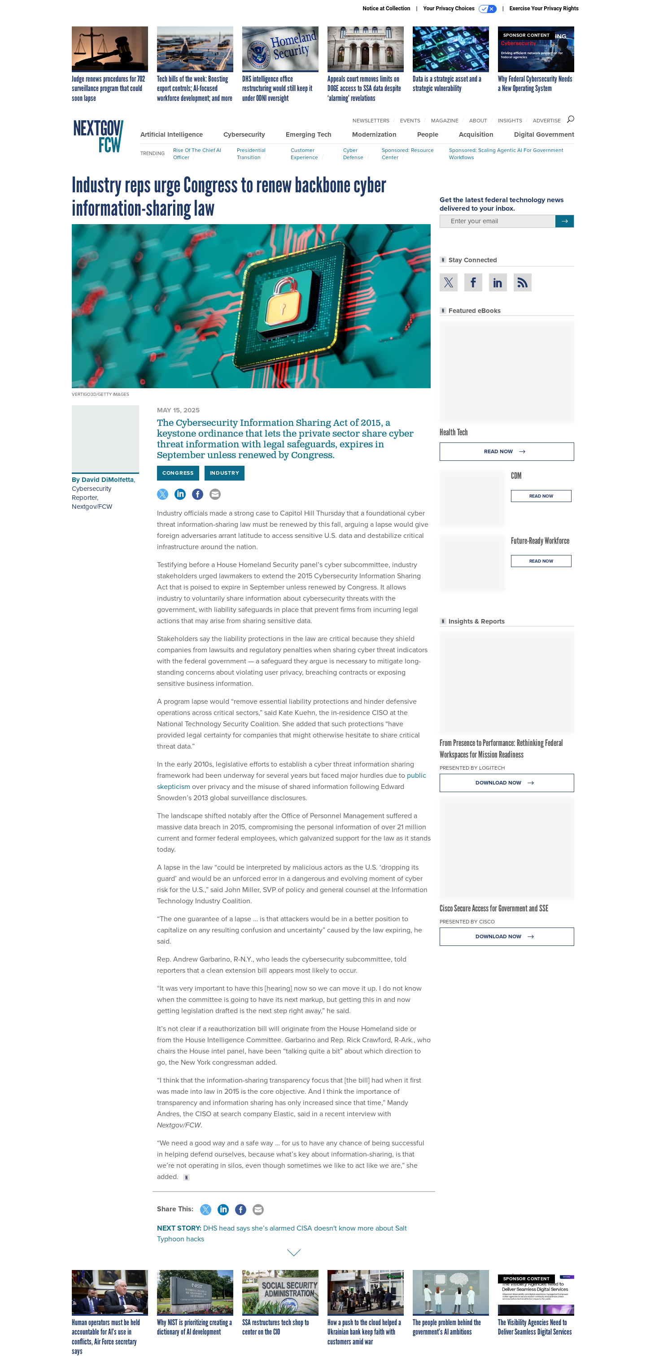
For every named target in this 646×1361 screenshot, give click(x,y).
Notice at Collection (386, 8)
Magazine (444, 121)
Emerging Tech (309, 134)
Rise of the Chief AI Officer (197, 153)
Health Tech (454, 432)
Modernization (374, 134)
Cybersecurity (244, 134)
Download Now (507, 783)
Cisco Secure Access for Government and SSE (494, 908)
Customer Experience (304, 153)
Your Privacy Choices (460, 9)
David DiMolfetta (108, 480)
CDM (516, 475)
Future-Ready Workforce (540, 540)
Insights (510, 121)
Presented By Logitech (472, 768)
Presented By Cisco (467, 922)
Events (410, 121)
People (427, 134)
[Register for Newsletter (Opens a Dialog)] (564, 221)
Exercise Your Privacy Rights (544, 8)
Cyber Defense (353, 153)
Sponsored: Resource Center (408, 153)
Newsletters (371, 121)
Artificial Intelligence (171, 134)
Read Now (507, 451)
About (478, 121)
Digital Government (544, 134)
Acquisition (476, 134)
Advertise (547, 121)
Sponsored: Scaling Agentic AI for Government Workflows (506, 153)
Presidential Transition (251, 153)
